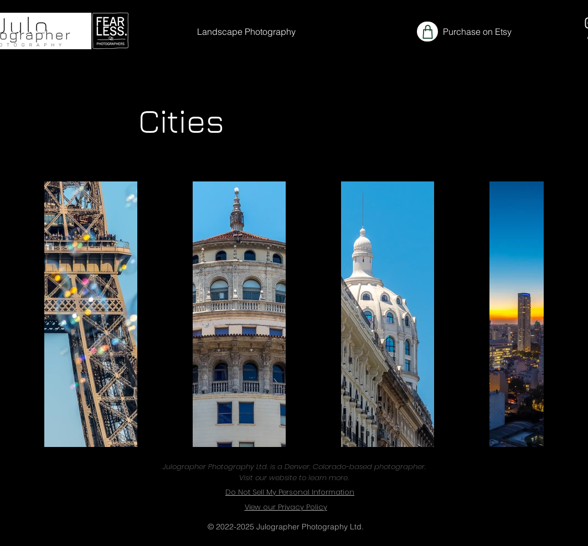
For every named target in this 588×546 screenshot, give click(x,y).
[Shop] (427, 31)
